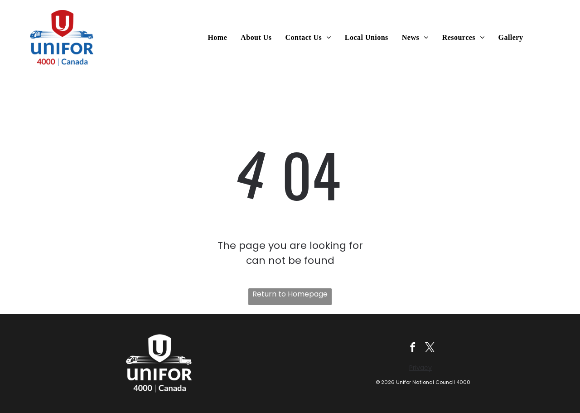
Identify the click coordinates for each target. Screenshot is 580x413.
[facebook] (412, 349)
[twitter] (431, 349)
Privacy (420, 368)
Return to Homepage (290, 294)
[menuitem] (219, 37)
